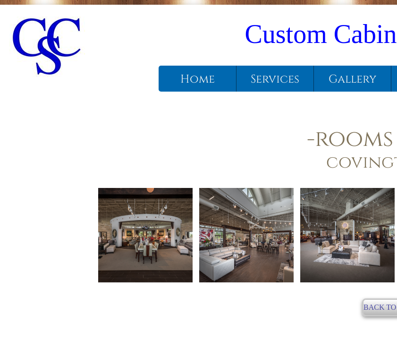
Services (275, 79)
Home (197, 79)
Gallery (352, 79)
